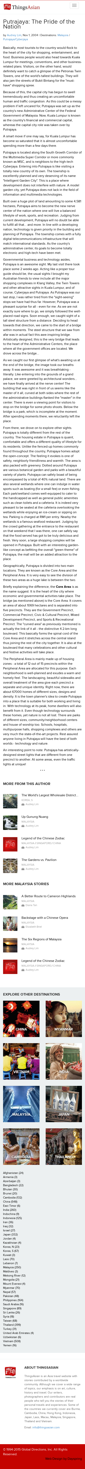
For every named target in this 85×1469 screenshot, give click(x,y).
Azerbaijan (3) (11, 1181)
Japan (63, 1114)
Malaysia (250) (12, 1267)
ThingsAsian (21, 8)
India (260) (9, 1210)
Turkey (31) (9, 1329)
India (64, 1072)
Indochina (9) (11, 1214)
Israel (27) (9, 1230)
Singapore (43, 843)
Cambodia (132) (12, 1197)
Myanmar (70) (11, 1288)
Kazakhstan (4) (12, 1242)
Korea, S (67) (11, 1251)
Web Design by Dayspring (63, 1459)
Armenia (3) (10, 1177)
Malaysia (63, 35)
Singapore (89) (12, 1308)
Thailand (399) (12, 1325)
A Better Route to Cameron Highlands (49, 896)
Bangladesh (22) (13, 1185)
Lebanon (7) (10, 1263)
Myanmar (63, 1029)
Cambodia (21, 1157)
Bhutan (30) (10, 1189)
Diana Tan (31, 905)
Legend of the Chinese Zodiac (43, 838)
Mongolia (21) (11, 1279)
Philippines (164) (13, 1300)
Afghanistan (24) (13, 1173)
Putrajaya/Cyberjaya (15, 39)
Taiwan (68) (10, 1320)
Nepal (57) (9, 1292)
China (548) (10, 1201)
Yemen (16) (9, 1345)
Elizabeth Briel (34, 926)
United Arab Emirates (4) (18, 1333)
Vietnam (21, 1072)
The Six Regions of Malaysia (41, 939)
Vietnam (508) (11, 1341)
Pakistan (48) (11, 1296)
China (57, 843)
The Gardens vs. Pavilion (39, 860)
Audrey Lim (14, 35)
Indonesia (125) (12, 1218)
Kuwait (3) (9, 1255)
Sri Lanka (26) (11, 1312)
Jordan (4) (9, 1238)
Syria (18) (8, 1316)
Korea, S (27, 800)
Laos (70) (8, 1259)
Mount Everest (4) (14, 1284)
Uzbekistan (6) (12, 1337)
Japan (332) (10, 1234)
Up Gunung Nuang (35, 817)
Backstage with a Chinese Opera (45, 918)
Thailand (64, 1157)
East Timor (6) (11, 1206)
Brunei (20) (10, 1193)
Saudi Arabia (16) (13, 1304)
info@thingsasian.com (46, 1427)
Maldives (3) (10, 1271)
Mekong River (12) (14, 1275)
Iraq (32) (8, 1226)
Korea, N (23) (11, 1247)
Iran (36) (8, 1222)
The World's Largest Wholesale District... (50, 795)
